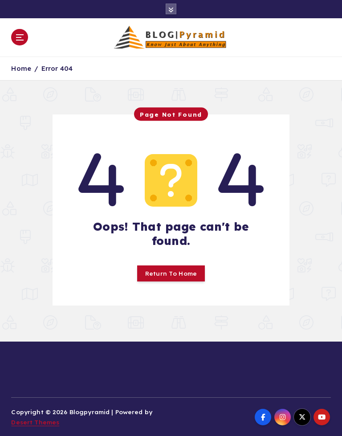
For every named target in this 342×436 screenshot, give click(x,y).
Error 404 (57, 68)
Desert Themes (35, 422)
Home (21, 68)
